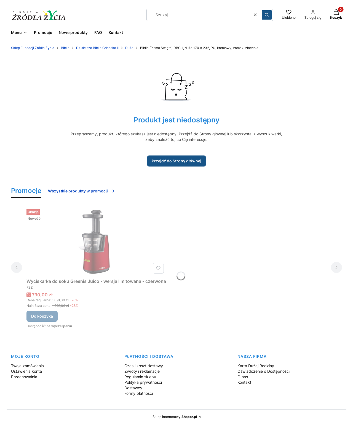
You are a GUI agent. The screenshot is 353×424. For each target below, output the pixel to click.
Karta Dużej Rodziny (255, 365)
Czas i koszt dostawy (143, 365)
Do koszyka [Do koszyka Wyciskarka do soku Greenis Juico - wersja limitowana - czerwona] (42, 316)
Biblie (65, 48)
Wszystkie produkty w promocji (81, 191)
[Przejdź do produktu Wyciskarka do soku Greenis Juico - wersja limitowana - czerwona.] (96, 241)
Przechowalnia (24, 376)
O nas (242, 376)
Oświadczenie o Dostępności (263, 371)
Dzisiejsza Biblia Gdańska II (97, 48)
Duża (129, 48)
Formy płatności (138, 393)
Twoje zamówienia (27, 365)
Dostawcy (133, 387)
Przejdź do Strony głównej (176, 161)
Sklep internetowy (175, 417)
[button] (267, 15)
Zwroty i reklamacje (142, 371)
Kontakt (244, 382)
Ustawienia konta (26, 371)
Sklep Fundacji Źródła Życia (32, 48)
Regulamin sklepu (140, 376)
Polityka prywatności (143, 382)
